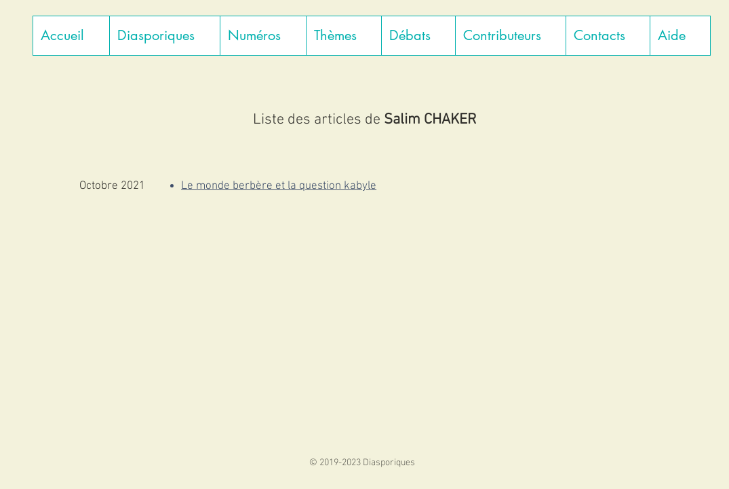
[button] (164, 35)
